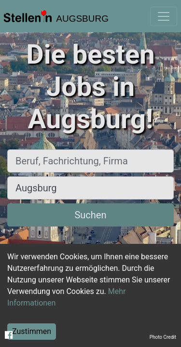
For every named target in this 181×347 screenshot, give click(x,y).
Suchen (90, 215)
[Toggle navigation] (163, 16)
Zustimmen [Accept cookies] (31, 331)
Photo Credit (163, 337)
